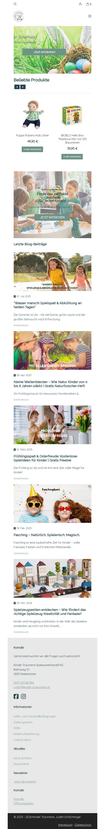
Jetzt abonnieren (25, 781)
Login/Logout (22, 739)
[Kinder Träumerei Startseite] (19, 16)
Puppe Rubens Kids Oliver (32, 135)
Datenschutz (83, 825)
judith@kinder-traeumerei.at (32, 687)
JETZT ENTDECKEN (52, 217)
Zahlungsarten (23, 722)
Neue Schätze (22, 758)
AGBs (17, 728)
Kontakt (19, 799)
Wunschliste (21, 764)
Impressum (65, 825)
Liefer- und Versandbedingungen (35, 716)
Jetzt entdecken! (44, 52)
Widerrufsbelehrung (26, 734)
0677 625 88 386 (24, 682)
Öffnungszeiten (24, 803)
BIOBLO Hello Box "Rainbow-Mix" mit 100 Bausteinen (72, 139)
